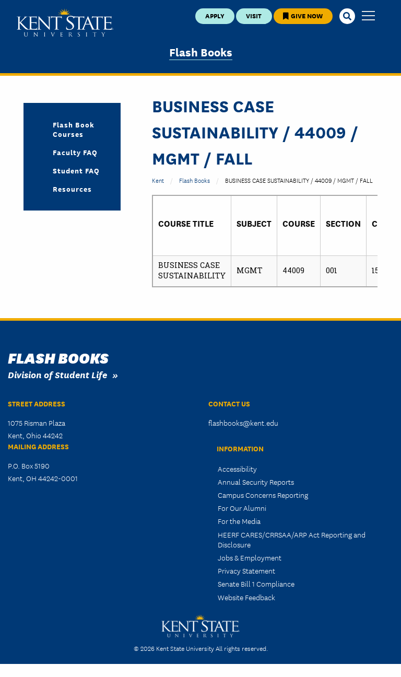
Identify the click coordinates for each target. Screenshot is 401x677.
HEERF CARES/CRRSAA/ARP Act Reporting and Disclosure (291, 539)
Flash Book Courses (74, 129)
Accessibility (237, 468)
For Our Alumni (242, 507)
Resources (72, 188)
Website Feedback (246, 597)
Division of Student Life (57, 374)
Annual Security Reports (256, 481)
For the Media (239, 521)
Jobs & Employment (249, 557)
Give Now (303, 15)
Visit (254, 15)
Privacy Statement (246, 570)
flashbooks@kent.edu (243, 422)
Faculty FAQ (75, 152)
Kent (158, 180)
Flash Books (200, 51)
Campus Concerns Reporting (263, 494)
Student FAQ (76, 170)
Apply (215, 15)
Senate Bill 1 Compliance (256, 583)
